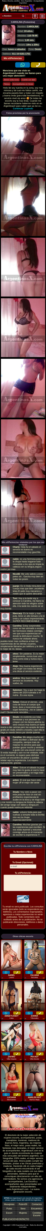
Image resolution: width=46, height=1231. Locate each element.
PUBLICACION (9, 1222)
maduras (32, 1143)
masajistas (11, 1143)
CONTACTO (23, 1222)
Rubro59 (23, 1207)
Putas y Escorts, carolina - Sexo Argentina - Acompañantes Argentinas (23, 2)
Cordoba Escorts (37, 1217)
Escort (9, 1216)
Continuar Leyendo (23, 108)
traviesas (22, 1143)
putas (39, 1140)
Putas (9, 1211)
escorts (15, 1140)
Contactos (37, 1207)
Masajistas (9, 1207)
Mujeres (23, 1216)
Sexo (23, 1211)
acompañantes (27, 1140)
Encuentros (36, 1211)
